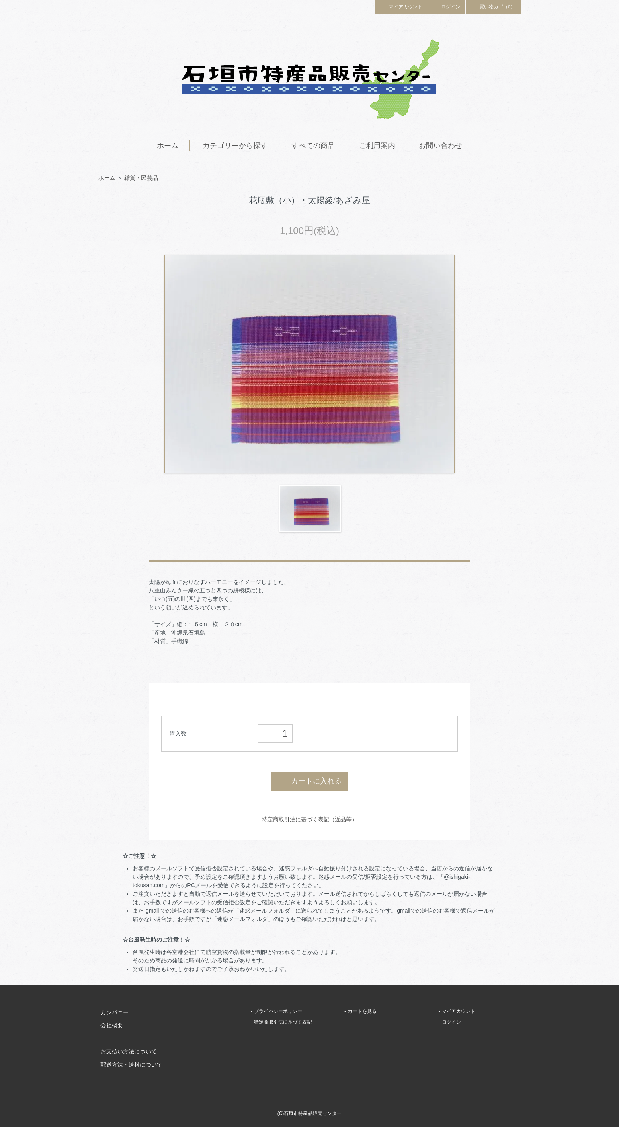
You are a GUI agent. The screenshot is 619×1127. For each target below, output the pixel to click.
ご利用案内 (377, 146)
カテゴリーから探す (235, 146)
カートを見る (362, 1011)
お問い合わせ (440, 146)
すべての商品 (313, 146)
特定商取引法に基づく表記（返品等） (309, 819)
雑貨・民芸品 (141, 178)
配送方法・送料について (131, 1065)
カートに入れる (310, 781)
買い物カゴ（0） (493, 6)
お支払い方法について (128, 1052)
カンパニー (114, 1013)
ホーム (167, 146)
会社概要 (111, 1025)
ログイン (447, 6)
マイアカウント (401, 6)
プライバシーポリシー (278, 1011)
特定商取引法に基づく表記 (283, 1022)
